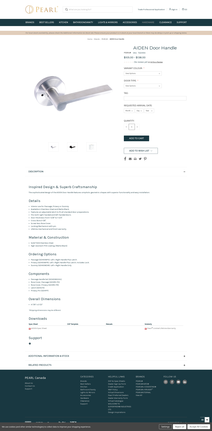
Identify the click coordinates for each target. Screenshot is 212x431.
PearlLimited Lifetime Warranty (161, 328)
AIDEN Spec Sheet (39, 328)
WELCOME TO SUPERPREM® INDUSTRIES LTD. (119, 407)
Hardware (148, 22)
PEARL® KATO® (142, 384)
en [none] (202, 420)
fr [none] (207, 420)
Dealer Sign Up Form (117, 384)
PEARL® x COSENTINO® (146, 387)
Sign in (174, 9)
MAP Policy (113, 389)
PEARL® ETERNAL (143, 392)
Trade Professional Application (151, 9)
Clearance (165, 22)
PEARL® (139, 381)
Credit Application (116, 387)
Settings (165, 426)
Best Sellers (46, 22)
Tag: (126, 93)
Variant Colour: (133, 68)
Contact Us (30, 386)
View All (139, 395)
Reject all (179, 426)
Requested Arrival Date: (138, 105)
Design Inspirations (116, 412)
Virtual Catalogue (115, 401)
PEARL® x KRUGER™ (144, 389)
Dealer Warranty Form (118, 398)
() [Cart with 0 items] (184, 9)
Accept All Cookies (199, 426)
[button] (155, 62)
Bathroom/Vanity (83, 22)
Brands (29, 22)
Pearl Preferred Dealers (118, 395)
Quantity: (129, 121)
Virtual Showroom (116, 392)
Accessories (130, 22)
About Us (29, 383)
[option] (207, 419)
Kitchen (63, 22)
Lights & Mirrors (108, 22)
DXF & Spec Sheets (116, 381)
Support (182, 22)
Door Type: (130, 81)
